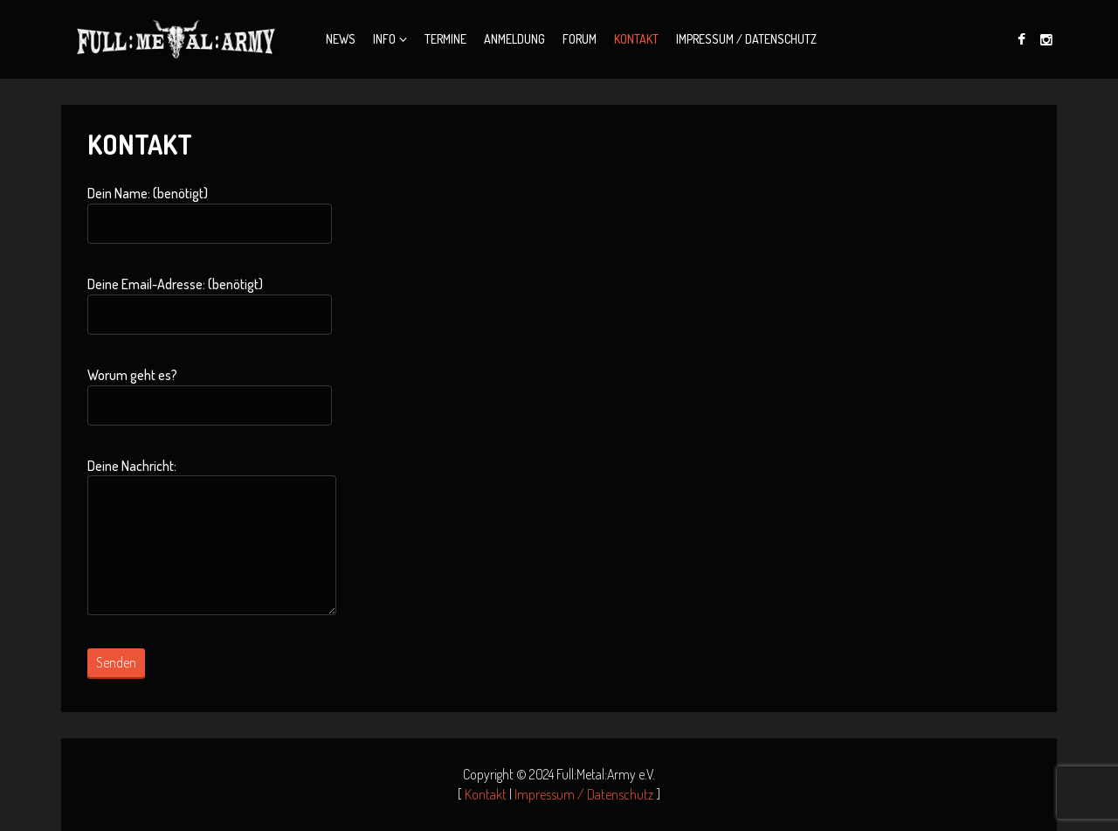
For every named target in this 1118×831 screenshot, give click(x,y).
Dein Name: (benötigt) (209, 214)
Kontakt (636, 38)
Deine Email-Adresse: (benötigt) (209, 305)
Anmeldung (514, 38)
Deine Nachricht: (211, 536)
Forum (579, 38)
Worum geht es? (209, 396)
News (340, 38)
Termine (445, 38)
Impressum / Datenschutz (746, 38)
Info (384, 38)
